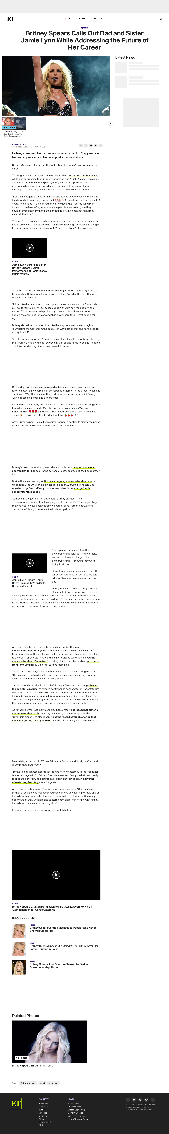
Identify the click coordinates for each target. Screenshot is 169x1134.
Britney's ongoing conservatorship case (68, 481)
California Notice (75, 1113)
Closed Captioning (76, 1109)
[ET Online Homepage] (10, 19)
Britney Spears (21, 165)
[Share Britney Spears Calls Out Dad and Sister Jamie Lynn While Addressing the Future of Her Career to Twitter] (86, 145)
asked (46, 692)
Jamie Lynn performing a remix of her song (62, 290)
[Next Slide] (110, 123)
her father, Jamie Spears (82, 175)
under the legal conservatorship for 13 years (46, 649)
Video (82, 19)
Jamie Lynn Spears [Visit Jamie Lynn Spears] (49, 1083)
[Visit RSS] (153, 1100)
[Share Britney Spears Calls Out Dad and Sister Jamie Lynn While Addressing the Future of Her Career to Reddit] (91, 145)
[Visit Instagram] (140, 1100)
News (84, 28)
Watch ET (97, 19)
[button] (30, 248)
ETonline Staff (45, 1122)
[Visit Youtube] (146, 1100)
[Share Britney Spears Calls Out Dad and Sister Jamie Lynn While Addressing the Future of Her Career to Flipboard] (96, 145)
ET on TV (43, 1116)
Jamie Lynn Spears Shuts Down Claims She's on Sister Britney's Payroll (29, 583)
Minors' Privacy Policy (78, 1119)
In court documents (51, 696)
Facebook (43, 1103)
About (42, 1119)
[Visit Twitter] (134, 1100)
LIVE (69, 19)
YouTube (43, 1113)
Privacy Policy (74, 1106)
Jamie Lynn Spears (39, 182)
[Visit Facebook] (128, 1100)
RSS (41, 1125)
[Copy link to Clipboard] (101, 145)
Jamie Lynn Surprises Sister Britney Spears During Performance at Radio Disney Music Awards (29, 269)
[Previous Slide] (2, 123)
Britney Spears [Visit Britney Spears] (28, 1083)
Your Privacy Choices (77, 1116)
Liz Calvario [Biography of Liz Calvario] (20, 144)
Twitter (42, 1109)
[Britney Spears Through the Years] (56, 1042)
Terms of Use (74, 1103)
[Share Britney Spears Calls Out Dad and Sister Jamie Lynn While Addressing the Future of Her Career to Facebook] (81, 145)
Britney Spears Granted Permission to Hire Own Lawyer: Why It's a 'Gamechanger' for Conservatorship (52, 908)
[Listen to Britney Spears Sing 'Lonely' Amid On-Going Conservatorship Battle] (15, 127)
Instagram (43, 1106)
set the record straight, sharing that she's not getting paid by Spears (54, 718)
